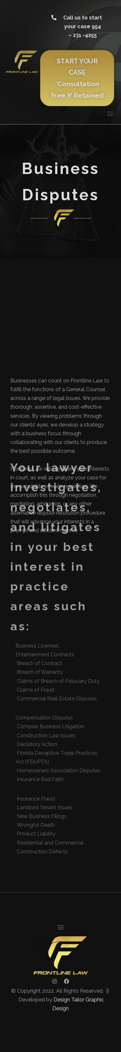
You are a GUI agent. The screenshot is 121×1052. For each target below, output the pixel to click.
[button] (77, 26)
